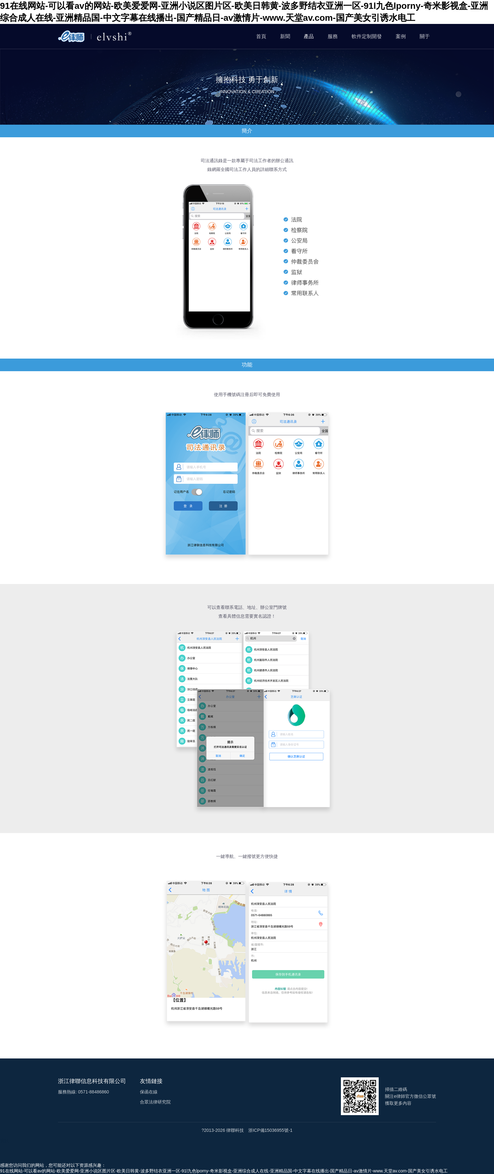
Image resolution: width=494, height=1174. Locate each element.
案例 (401, 36)
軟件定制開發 (367, 36)
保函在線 (149, 1091)
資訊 (4, 1140)
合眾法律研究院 (155, 1101)
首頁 (261, 36)
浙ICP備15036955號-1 (270, 1130)
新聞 (285, 36)
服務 (333, 36)
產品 (309, 36)
